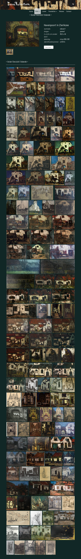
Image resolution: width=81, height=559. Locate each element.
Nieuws (61, 11)
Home (31, 11)
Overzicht (16, 61)
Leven (44, 11)
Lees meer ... (48, 47)
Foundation (52, 11)
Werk (37, 11)
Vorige (9, 61)
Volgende (23, 61)
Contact (68, 11)
